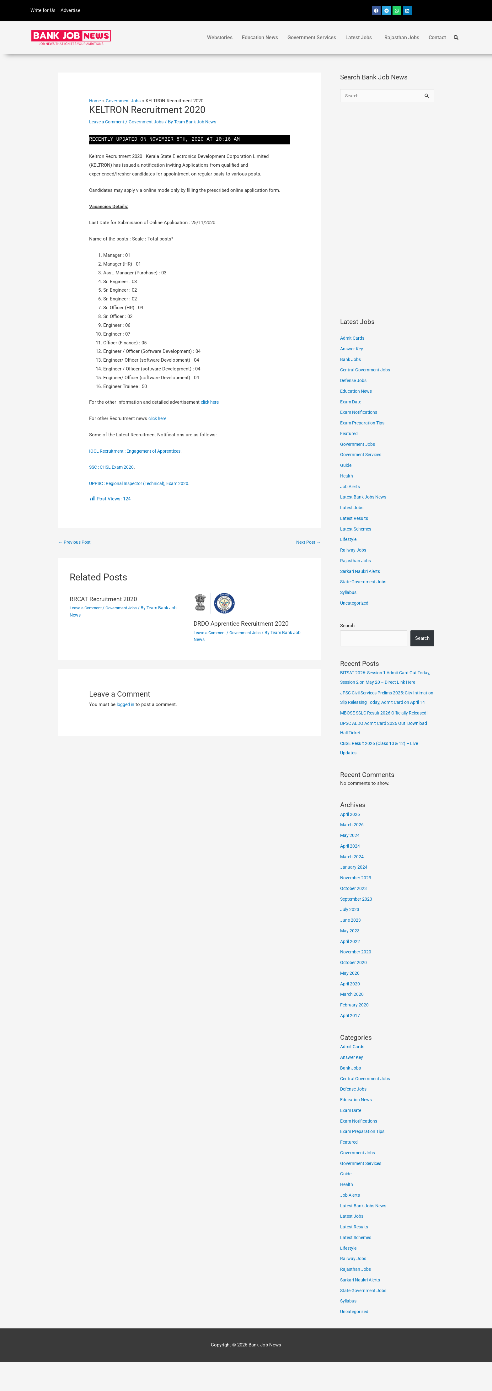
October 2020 (354, 991)
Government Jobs (149, 122)
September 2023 (357, 928)
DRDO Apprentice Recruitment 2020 (243, 624)
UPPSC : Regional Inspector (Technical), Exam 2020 (142, 483)
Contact (437, 37)
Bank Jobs (351, 360)
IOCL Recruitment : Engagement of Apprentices (138, 451)
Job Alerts (351, 487)
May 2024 (350, 864)
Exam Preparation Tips (364, 423)
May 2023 (350, 959)
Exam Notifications (360, 413)
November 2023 (356, 906)
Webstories (220, 37)
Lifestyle (349, 540)
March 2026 (352, 853)
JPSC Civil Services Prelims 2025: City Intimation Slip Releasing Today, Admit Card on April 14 (385, 712)
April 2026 (350, 843)
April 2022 (350, 970)
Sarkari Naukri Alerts (362, 572)
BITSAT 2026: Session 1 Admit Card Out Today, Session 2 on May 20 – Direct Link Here (383, 683)
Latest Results (355, 519)
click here (211, 402)
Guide (346, 466)
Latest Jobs (358, 37)
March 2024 (352, 885)
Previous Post (76, 542)
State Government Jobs (364, 582)
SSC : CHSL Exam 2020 (113, 467)
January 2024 (354, 896)
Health (347, 476)
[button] (360, 37)
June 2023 (350, 949)
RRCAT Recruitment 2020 (105, 600)
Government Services (311, 37)
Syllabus (349, 593)
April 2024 (350, 875)
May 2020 (350, 1002)
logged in (126, 705)
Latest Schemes (357, 529)
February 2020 (354, 1034)
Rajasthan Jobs (401, 37)
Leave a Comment (108, 122)
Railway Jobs (354, 550)
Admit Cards (353, 339)
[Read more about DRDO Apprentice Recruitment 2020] (252, 604)
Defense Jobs (354, 381)
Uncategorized (355, 604)
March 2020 (352, 1023)
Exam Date (351, 402)
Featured (349, 434)
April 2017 (350, 1044)
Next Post (307, 542)
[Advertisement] (387, 210)
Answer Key (352, 349)
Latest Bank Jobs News (365, 497)
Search (347, 626)
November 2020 (356, 981)
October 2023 (354, 917)
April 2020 (350, 1013)
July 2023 (350, 938)
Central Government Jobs (366, 370)
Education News (260, 37)
